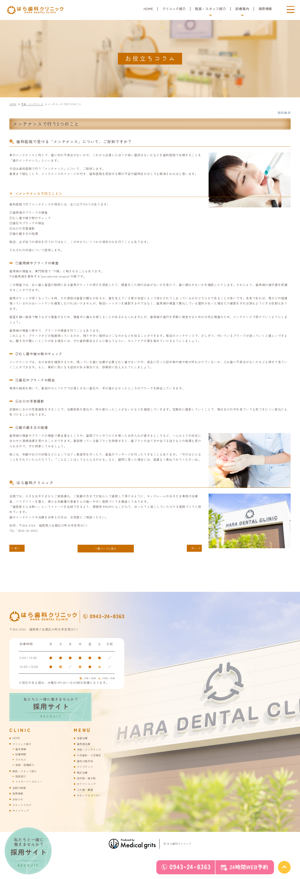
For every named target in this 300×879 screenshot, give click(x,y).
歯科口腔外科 (86, 763)
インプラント (86, 770)
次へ (192, 548)
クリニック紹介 (174, 8)
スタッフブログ (23, 809)
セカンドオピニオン (91, 799)
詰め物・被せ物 (88, 781)
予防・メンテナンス (91, 752)
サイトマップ (22, 815)
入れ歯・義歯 (86, 793)
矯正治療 (83, 775)
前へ (18, 548)
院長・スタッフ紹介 (26, 774)
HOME (147, 8)
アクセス (21, 762)
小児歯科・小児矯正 (91, 758)
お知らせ (18, 803)
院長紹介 (21, 779)
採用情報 (265, 8)
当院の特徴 (20, 791)
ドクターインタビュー (31, 785)
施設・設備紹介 (26, 768)
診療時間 (21, 757)
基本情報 (21, 751)
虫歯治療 (83, 740)
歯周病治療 (85, 746)
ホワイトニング (88, 787)
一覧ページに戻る (105, 549)
